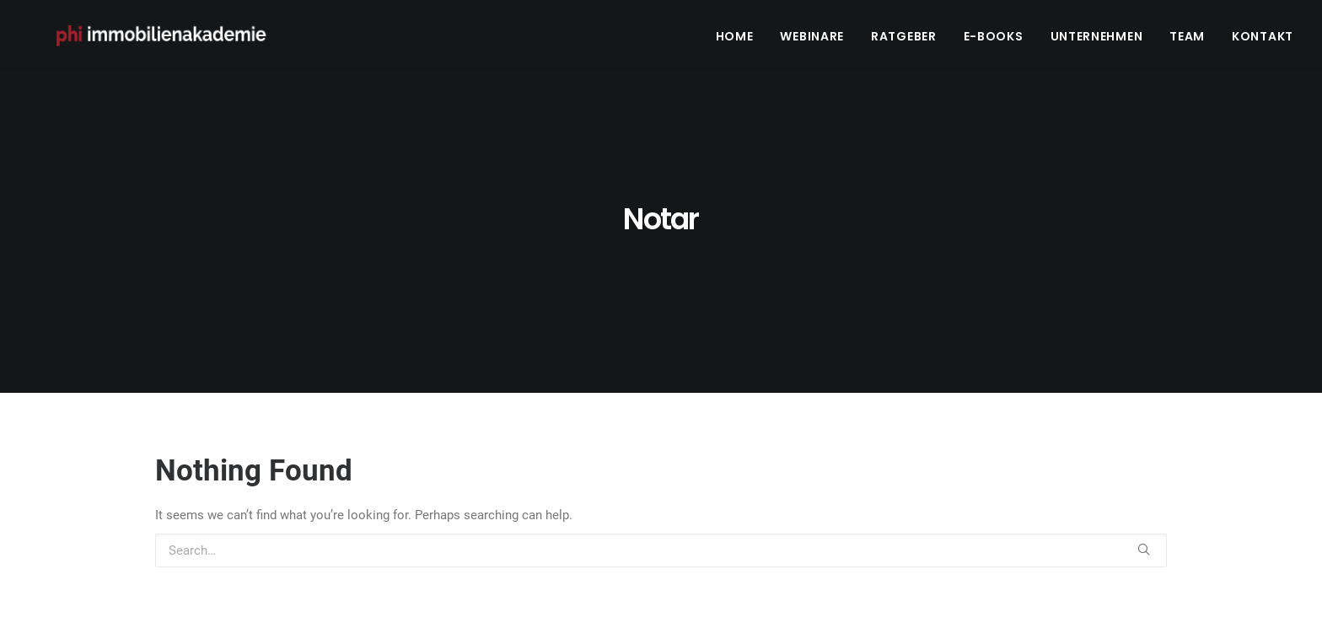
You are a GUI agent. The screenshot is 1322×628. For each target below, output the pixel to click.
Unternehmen (1097, 39)
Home (735, 39)
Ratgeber (904, 39)
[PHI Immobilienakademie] (169, 39)
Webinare (812, 39)
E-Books (994, 39)
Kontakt (1262, 39)
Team (1187, 39)
